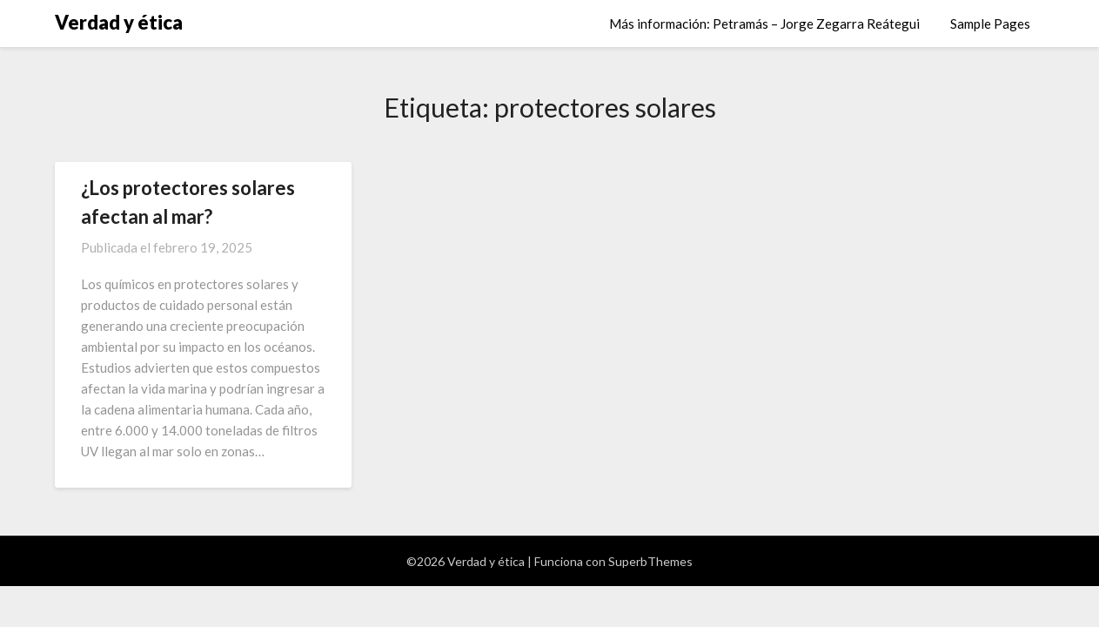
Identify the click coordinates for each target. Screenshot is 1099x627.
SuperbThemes (650, 561)
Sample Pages (990, 23)
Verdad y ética (119, 22)
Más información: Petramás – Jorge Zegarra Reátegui (764, 23)
